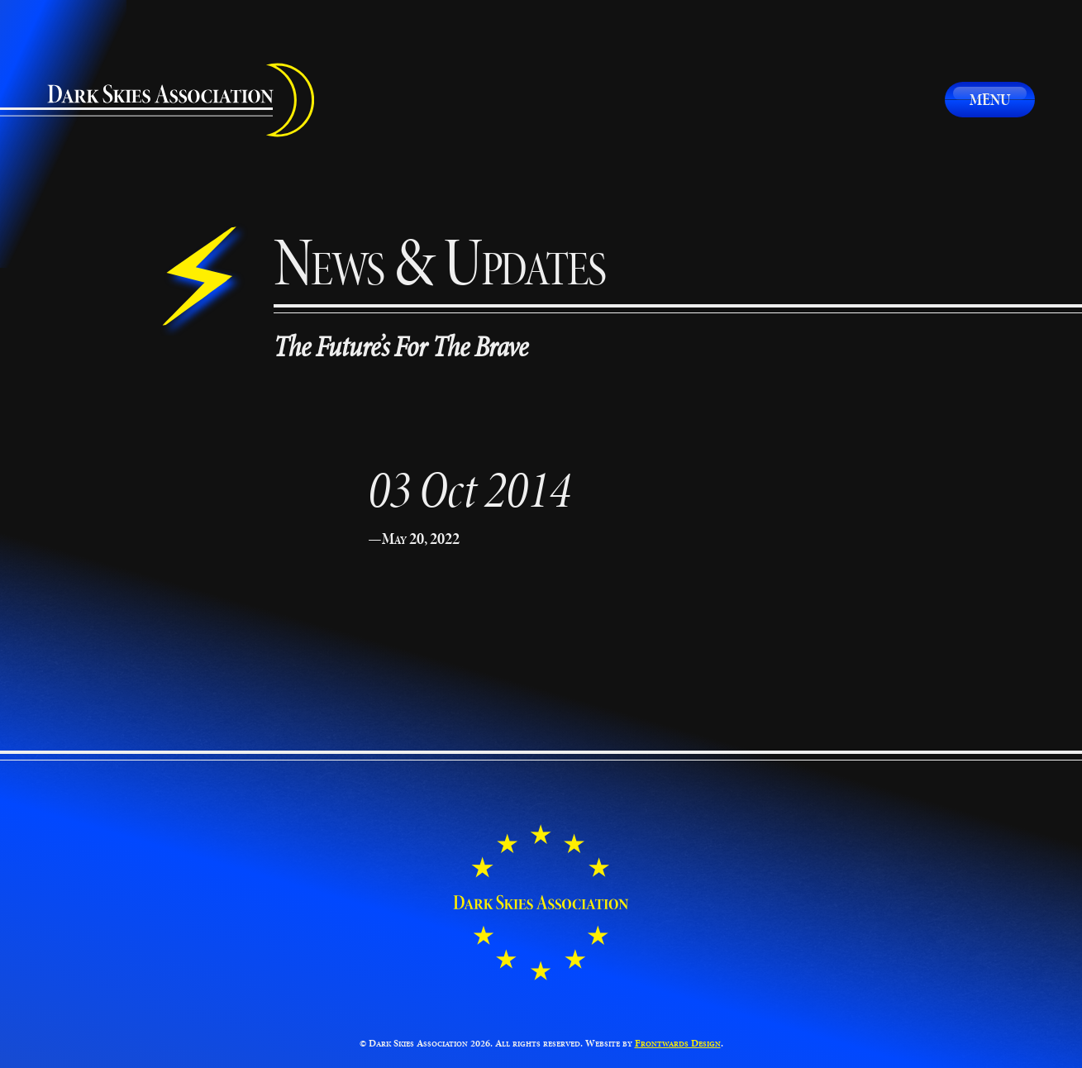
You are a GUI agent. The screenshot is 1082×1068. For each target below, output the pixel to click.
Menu (990, 99)
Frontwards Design (678, 1043)
